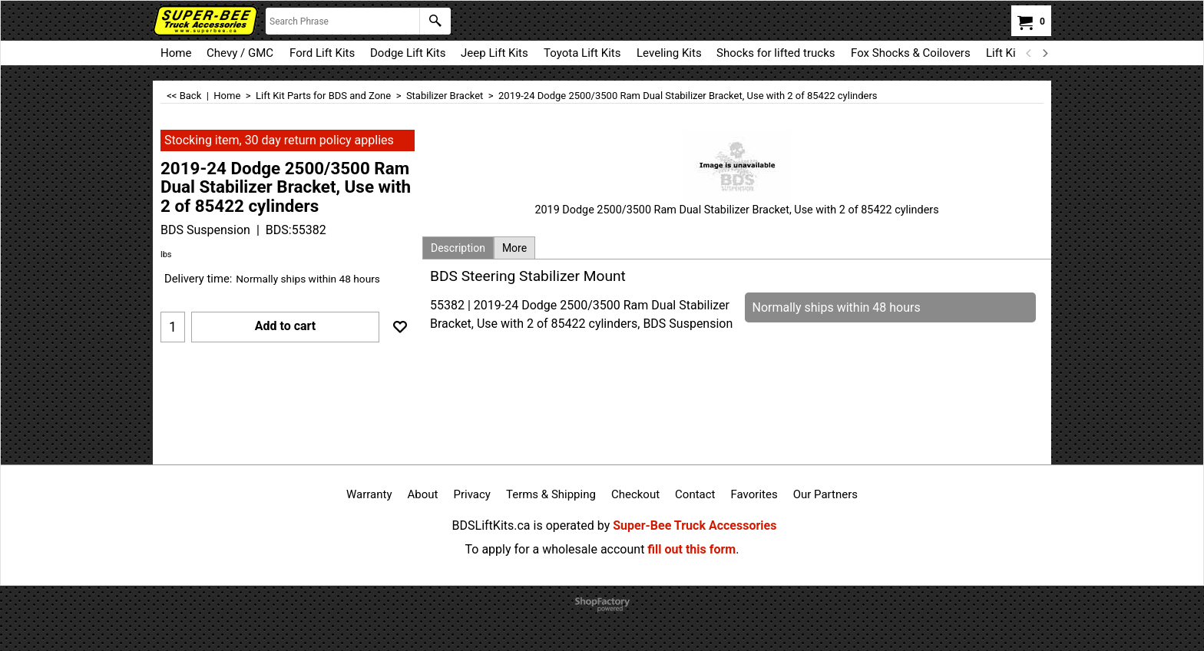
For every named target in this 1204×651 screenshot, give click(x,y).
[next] (1044, 53)
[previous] (1029, 53)
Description (458, 248)
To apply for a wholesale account (555, 549)
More (514, 248)
